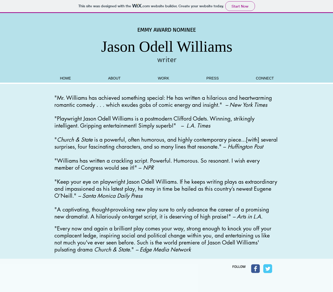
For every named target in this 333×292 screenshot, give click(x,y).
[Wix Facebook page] (255, 268)
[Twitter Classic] (267, 268)
